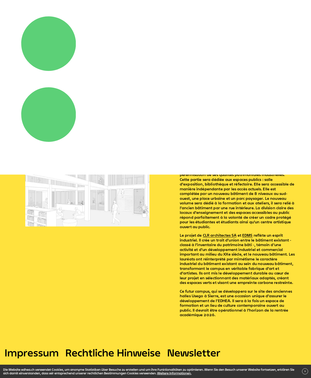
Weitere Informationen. (174, 373)
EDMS (247, 235)
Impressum (32, 352)
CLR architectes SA (220, 235)
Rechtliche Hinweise (113, 352)
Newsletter (193, 352)
